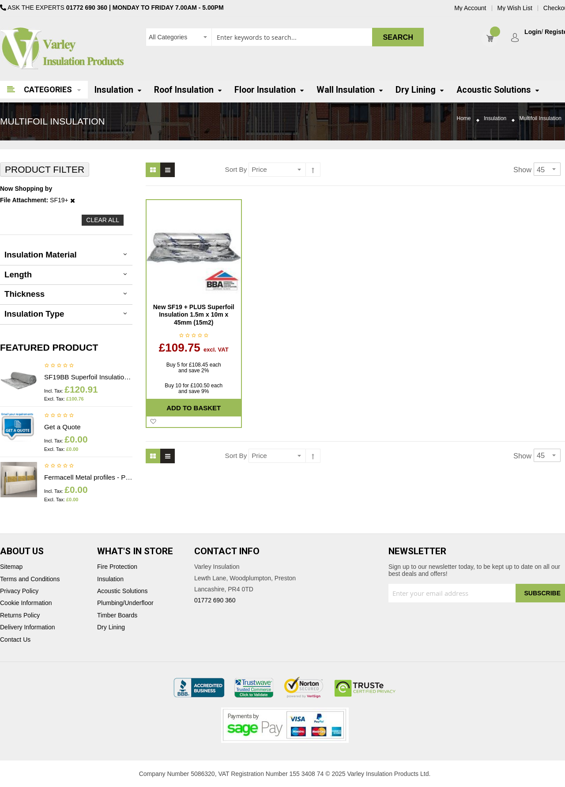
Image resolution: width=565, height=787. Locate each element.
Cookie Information (26, 603)
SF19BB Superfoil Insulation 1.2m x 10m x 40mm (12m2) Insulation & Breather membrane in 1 (88, 377)
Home (464, 118)
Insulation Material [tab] (40, 254)
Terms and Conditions (30, 579)
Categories (48, 89)
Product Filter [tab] (44, 169)
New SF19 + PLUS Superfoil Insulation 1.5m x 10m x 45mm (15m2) (193, 314)
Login (532, 32)
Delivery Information (27, 627)
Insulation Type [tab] (34, 313)
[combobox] (285, 37)
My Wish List (514, 8)
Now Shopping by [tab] (26, 188)
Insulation (495, 118)
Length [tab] (18, 274)
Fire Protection (117, 567)
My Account (470, 8)
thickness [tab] (24, 294)
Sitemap (11, 567)
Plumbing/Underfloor (125, 603)
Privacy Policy (19, 591)
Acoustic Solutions (122, 591)
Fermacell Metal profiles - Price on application (88, 477)
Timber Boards (117, 615)
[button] (153, 421)
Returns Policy (20, 615)
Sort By (236, 169)
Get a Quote (62, 427)
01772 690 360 (86, 7)
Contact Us (15, 639)
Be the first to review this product (59, 366)
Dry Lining (111, 627)
